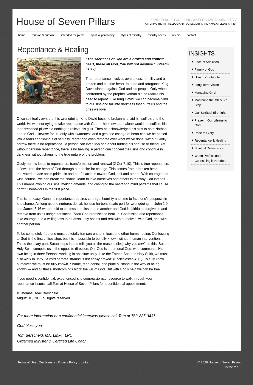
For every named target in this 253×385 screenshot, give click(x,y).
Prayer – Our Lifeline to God (211, 123)
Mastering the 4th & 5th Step (211, 103)
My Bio (176, 35)
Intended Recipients (72, 35)
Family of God (204, 70)
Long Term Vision (207, 85)
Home (21, 35)
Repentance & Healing (210, 141)
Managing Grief (205, 93)
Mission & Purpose (43, 35)
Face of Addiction (207, 62)
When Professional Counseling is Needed (210, 158)
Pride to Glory (204, 133)
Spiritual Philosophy (102, 35)
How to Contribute (207, 77)
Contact (191, 35)
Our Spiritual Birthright (210, 113)
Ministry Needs (157, 35)
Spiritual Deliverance (209, 148)
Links (84, 362)
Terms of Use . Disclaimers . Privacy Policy (48, 362)
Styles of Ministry (131, 35)
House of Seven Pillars (68, 22)
